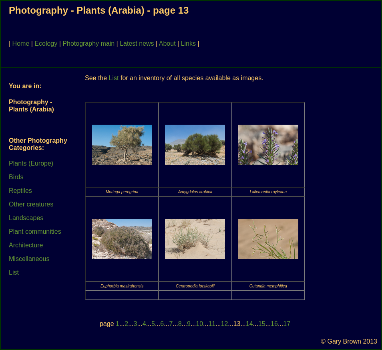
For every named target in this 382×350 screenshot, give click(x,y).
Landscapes (26, 217)
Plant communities (35, 231)
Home (21, 43)
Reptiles (20, 190)
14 (249, 323)
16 (274, 323)
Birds (16, 177)
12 (224, 323)
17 (286, 323)
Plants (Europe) (31, 163)
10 (199, 323)
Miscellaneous (29, 258)
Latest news (137, 43)
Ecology (45, 43)
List (14, 272)
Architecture (26, 245)
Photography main (88, 43)
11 (211, 323)
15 (261, 323)
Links (188, 43)
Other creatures (31, 204)
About (167, 43)
